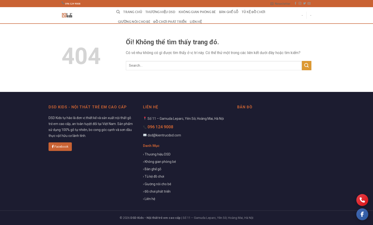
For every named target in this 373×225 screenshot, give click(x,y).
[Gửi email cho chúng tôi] (309, 3)
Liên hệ (196, 22)
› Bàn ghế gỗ (152, 169)
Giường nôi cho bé (134, 22)
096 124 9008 (72, 3)
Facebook (60, 146)
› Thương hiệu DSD (157, 154)
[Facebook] (362, 214)
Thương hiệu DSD (160, 12)
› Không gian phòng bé (159, 162)
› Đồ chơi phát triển (157, 191)
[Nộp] (306, 65)
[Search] (118, 11)
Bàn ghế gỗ (228, 12)
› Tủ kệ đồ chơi (153, 176)
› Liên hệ (149, 199)
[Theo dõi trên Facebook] (295, 3)
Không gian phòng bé (197, 12)
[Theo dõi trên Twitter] (304, 3)
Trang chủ (132, 12)
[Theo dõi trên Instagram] (300, 3)
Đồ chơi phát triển (169, 22)
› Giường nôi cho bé (157, 184)
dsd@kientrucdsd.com (164, 135)
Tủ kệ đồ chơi (253, 12)
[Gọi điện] (362, 200)
